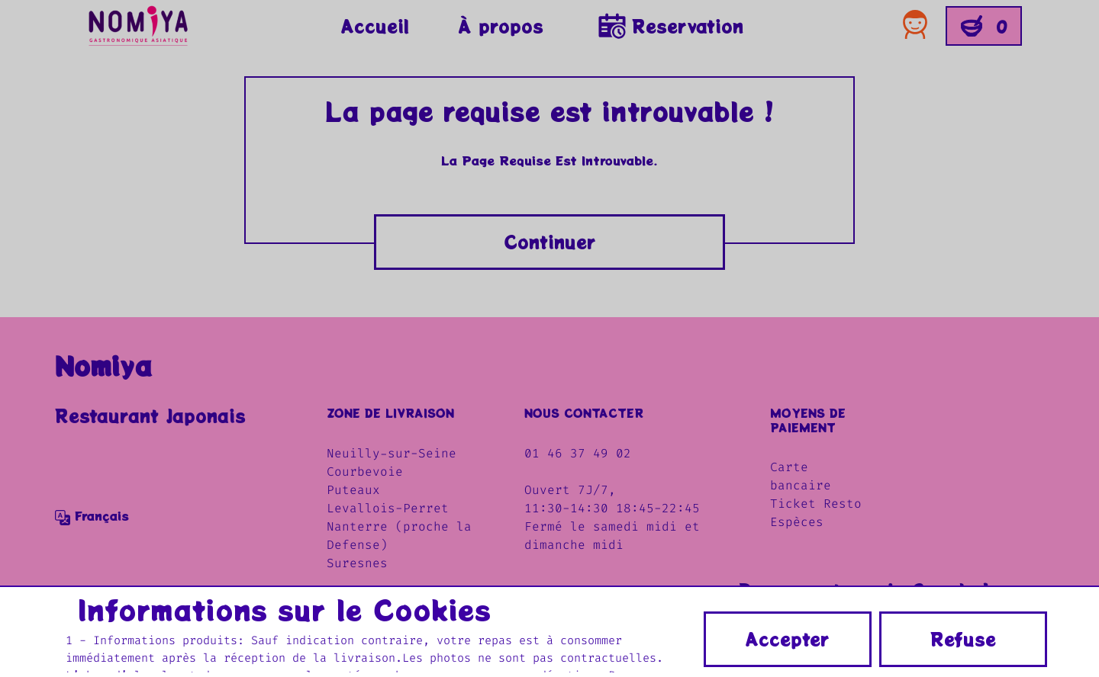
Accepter (787, 639)
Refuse (963, 639)
